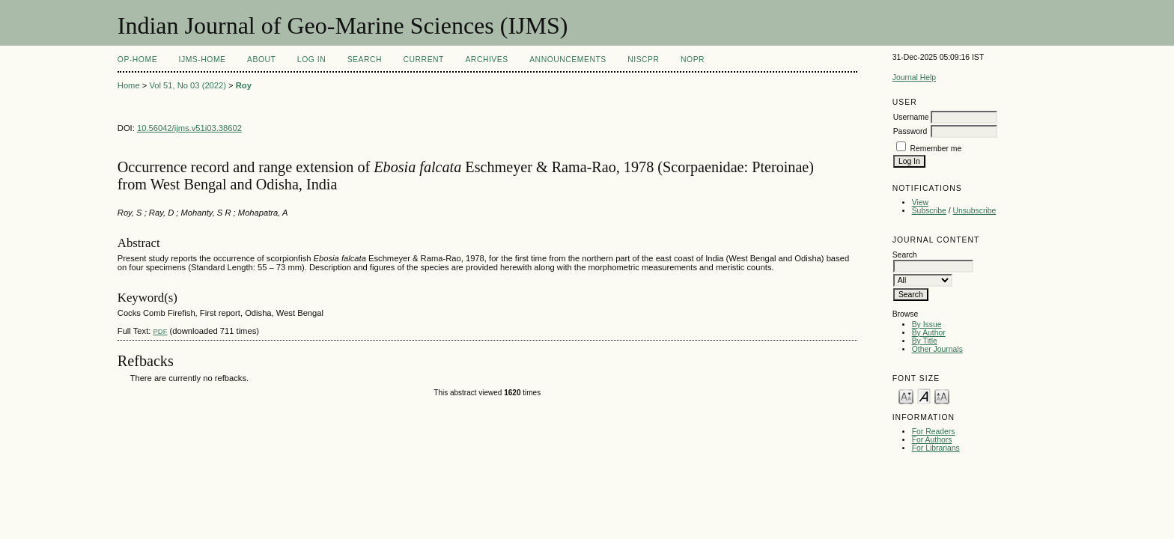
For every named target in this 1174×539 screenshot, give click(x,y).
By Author (929, 333)
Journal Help (914, 77)
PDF (160, 331)
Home (129, 85)
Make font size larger (941, 395)
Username (911, 117)
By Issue (927, 324)
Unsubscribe (975, 211)
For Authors (932, 440)
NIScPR (643, 59)
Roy (244, 85)
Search (364, 59)
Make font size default (923, 395)
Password (910, 131)
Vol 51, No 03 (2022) (187, 85)
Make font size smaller (905, 395)
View (920, 202)
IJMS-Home (202, 59)
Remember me (936, 148)
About (261, 59)
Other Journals (937, 349)
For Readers (933, 431)
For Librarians (936, 448)
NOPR (693, 59)
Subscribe (929, 211)
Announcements (567, 59)
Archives (486, 59)
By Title (924, 341)
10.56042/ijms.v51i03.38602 (189, 128)
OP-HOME (137, 59)
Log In (311, 59)
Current (424, 59)
